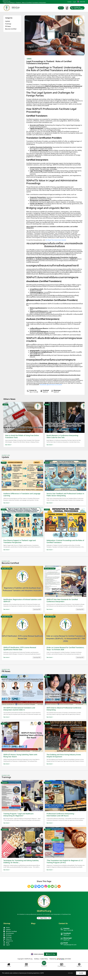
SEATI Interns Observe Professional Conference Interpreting (64, 709)
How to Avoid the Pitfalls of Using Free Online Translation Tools (22, 436)
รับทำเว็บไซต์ (68, 959)
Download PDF (36, 609)
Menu (26, 966)
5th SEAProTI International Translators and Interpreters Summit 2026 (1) (19, 709)
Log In (74, 2)
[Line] (32, 886)
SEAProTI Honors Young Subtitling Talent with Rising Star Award (20, 756)
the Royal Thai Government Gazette (56, 240)
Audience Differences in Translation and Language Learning (21, 494)
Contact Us (77, 7)
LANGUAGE (82, 2)
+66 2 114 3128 (78, 8)
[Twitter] (42, 886)
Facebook (46, 390)
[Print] (59, 886)
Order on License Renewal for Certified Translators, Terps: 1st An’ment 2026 (65, 648)
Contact (69, 2)
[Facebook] (35, 886)
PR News (8, 26)
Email (65, 943)
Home (9, 966)
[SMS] (55, 886)
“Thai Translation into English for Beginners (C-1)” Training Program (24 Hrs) (65, 861)
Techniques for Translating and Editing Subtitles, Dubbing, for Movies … (21, 861)
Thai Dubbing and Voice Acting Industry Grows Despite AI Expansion (64, 756)
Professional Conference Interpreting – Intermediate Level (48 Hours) (61, 815)
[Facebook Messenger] (38, 886)
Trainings (8, 24)
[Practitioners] (61, 964)
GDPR (42, 973)
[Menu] (26, 964)
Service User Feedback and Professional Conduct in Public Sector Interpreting (65, 494)
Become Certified (10, 29)
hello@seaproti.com (69, 944)
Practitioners (61, 966)
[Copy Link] (28, 886)
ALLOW (81, 973)
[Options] (79, 964)
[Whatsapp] (49, 886)
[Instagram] (45, 886)
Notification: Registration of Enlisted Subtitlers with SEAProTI (22, 600)
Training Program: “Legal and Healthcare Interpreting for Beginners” (18, 815)
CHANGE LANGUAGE (38, 954)
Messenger (57, 390)
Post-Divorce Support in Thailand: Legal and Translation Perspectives (19, 541)
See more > (8, 445)
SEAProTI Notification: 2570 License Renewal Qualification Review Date (19, 648)
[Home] (8, 964)
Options (79, 966)
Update (7, 21)
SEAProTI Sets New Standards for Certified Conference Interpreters (62, 600)
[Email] (52, 886)
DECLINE (70, 973)
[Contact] (44, 963)
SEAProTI (45, 392)
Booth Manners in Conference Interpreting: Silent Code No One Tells (62, 436)
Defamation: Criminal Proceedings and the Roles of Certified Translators (65, 541)
